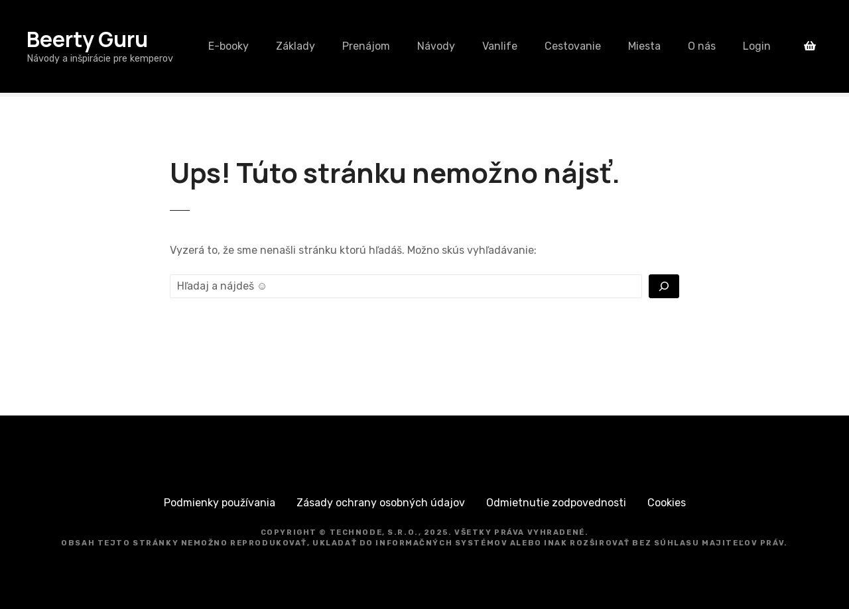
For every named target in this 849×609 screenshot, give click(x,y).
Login (757, 46)
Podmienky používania (219, 502)
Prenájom (366, 46)
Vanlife (499, 46)
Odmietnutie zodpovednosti (556, 502)
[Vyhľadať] (664, 286)
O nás (702, 46)
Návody (436, 46)
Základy (295, 46)
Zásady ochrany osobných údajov (380, 502)
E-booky (228, 46)
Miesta (644, 46)
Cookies (666, 502)
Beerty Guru (87, 39)
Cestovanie (573, 46)
